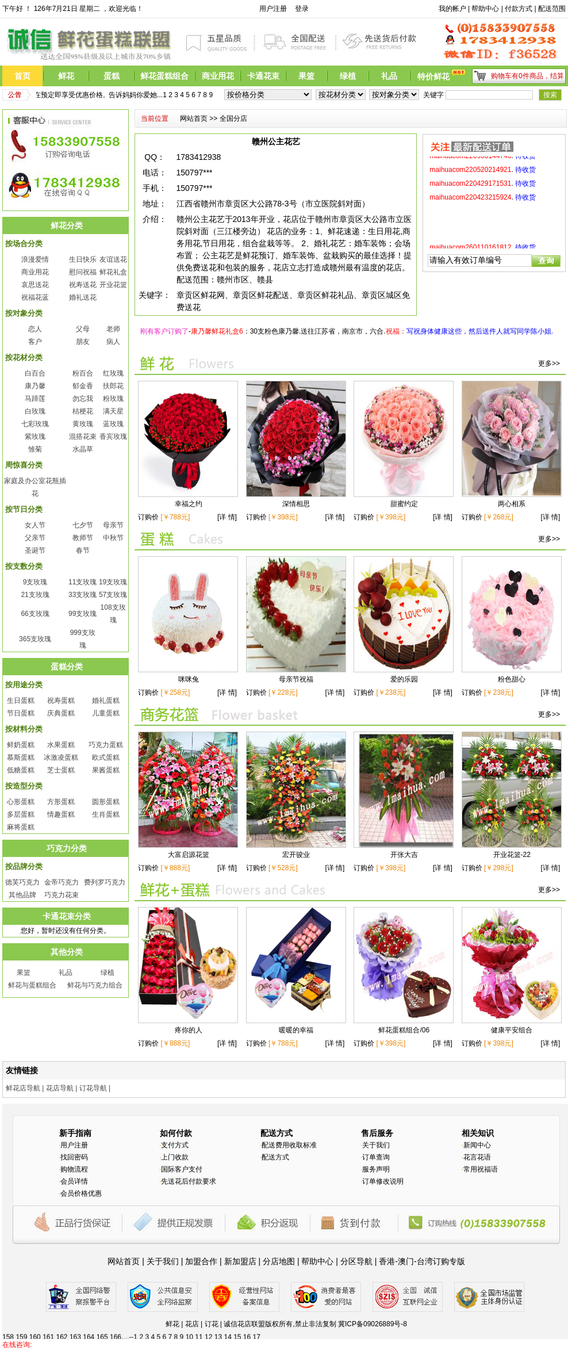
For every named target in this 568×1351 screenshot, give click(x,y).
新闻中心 (477, 1145)
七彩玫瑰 (35, 424)
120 (62, 1330)
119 (49, 1330)
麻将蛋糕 (20, 827)
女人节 (35, 525)
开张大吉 (404, 855)
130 (198, 1330)
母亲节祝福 (296, 679)
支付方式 (175, 1145)
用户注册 (273, 9)
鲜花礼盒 (113, 272)
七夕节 (82, 525)
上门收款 (175, 1157)
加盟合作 (201, 1261)
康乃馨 (35, 386)
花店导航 (60, 1088)
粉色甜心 (511, 679)
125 (130, 1330)
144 (388, 1330)
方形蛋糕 (61, 802)
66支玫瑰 (35, 614)
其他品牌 (22, 895)
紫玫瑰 (35, 437)
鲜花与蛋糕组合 (32, 985)
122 (89, 1330)
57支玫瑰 (113, 595)
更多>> (549, 363)
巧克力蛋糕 (106, 745)
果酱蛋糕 (106, 770)
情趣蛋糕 (61, 814)
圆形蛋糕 (106, 802)
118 (35, 1330)
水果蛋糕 (61, 745)
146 (415, 1330)
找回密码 (74, 1157)
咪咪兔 (188, 679)
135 (266, 1330)
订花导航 (93, 1088)
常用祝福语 (480, 1169)
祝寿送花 (83, 285)
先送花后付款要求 (188, 1181)
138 (306, 1330)
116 (8, 1330)
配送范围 (552, 9)
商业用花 (35, 272)
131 (211, 1330)
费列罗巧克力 (104, 882)
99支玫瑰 (82, 614)
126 (143, 1330)
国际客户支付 (181, 1169)
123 (103, 1330)
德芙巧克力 (22, 882)
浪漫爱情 (35, 259)
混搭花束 (83, 437)
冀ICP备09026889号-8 (372, 1324)
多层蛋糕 (20, 814)
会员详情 (74, 1181)
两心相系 (511, 504)
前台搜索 (422, 9)
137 (293, 1330)
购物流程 (74, 1169)
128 (170, 1330)
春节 (83, 550)
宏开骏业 (296, 855)
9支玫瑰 (35, 582)
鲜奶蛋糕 (20, 745)
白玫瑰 (35, 411)
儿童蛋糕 (106, 713)
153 (510, 1330)
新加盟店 (240, 1261)
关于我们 (376, 1145)
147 (429, 1330)
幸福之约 (188, 504)
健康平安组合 (511, 1030)
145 (402, 1330)
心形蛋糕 (20, 802)
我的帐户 (452, 9)
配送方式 (275, 1157)
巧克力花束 (61, 895)
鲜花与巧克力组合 (94, 985)
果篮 (23, 973)
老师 (113, 329)
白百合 (35, 373)
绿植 (107, 973)
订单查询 (376, 1157)
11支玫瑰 (82, 582)
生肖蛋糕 (106, 814)
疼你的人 (188, 1030)
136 (279, 1330)
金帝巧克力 (61, 882)
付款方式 (518, 9)
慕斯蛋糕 (20, 757)
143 (374, 1330)
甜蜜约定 (404, 504)
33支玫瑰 (82, 595)
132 (225, 1330)
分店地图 (279, 1261)
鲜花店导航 (23, 1088)
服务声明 (376, 1169)
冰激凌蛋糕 (61, 757)
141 (347, 1330)
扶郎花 (113, 386)
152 (496, 1330)
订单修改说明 (383, 1181)
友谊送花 (113, 259)
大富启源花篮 (188, 855)
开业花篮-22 (512, 855)
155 (537, 1330)
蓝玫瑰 (113, 424)
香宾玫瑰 (113, 437)
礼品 (65, 973)
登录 (302, 9)
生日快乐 (83, 259)
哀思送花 (35, 285)
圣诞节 (35, 550)
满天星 (113, 411)
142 (361, 1330)
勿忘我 (82, 399)
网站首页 (194, 118)
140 (334, 1330)
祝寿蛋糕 (61, 700)
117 (22, 1330)
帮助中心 (485, 9)
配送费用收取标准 (289, 1145)
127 (157, 1330)
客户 (35, 342)
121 (76, 1330)
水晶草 (82, 449)
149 (456, 1330)
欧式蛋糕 (106, 757)
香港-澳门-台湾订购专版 (422, 1261)
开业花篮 (113, 285)
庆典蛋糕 (61, 713)
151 (483, 1330)
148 (442, 1330)
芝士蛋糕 (61, 770)
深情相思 (296, 504)
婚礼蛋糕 (106, 700)
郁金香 (82, 386)
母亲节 (113, 525)
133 (238, 1330)
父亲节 (35, 538)
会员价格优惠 (81, 1193)
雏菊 (35, 449)
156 (551, 1330)
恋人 (35, 329)
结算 (557, 76)
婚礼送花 (83, 297)
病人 (113, 342)
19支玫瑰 (113, 582)
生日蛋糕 (20, 700)
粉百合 (82, 373)
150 (469, 1330)
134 (252, 1330)
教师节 (82, 538)
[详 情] (228, 517)
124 (116, 1330)
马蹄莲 (35, 399)
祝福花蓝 (35, 297)
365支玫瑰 (35, 639)
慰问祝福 (83, 272)
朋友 (83, 342)
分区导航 (356, 1261)
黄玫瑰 (82, 424)
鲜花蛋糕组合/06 (403, 1030)
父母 (83, 329)
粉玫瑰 (113, 399)
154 (523, 1330)
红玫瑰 (113, 373)
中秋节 (113, 538)
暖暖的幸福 (296, 1030)
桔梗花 (82, 411)
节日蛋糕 (20, 713)
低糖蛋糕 (20, 770)
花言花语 (477, 1157)
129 (184, 1330)
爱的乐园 (404, 679)
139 (320, 1330)
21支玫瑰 (35, 595)
